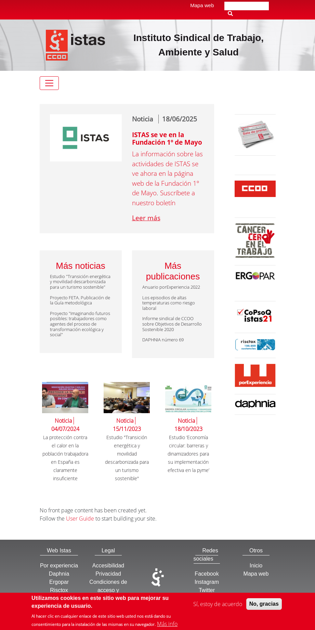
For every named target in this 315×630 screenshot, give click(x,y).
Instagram (207, 582)
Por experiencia (59, 565)
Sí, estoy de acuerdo (217, 606)
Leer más (146, 217)
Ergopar (59, 582)
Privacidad (108, 574)
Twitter (207, 590)
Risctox (59, 590)
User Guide (80, 518)
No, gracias (264, 606)
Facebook (207, 574)
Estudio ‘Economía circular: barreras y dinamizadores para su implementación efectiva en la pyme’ (188, 453)
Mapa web (202, 5)
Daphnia (59, 574)
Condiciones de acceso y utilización (108, 590)
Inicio (256, 565)
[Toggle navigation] (49, 83)
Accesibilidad (108, 565)
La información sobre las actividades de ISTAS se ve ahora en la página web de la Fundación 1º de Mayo (167, 173)
